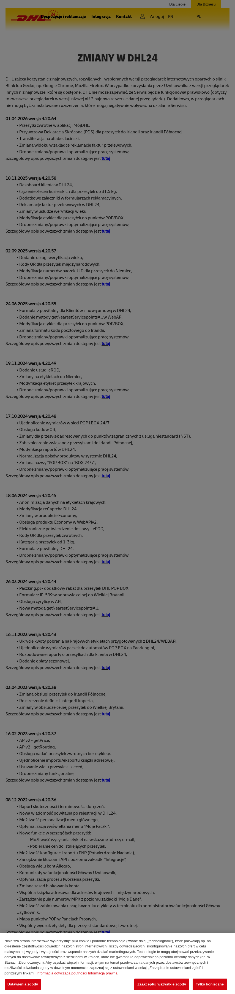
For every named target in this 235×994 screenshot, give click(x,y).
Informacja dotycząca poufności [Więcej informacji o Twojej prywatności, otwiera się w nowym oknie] (62, 973)
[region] (117, 963)
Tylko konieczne (210, 984)
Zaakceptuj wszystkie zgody (161, 984)
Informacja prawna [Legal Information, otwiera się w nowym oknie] (102, 973)
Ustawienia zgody (22, 984)
